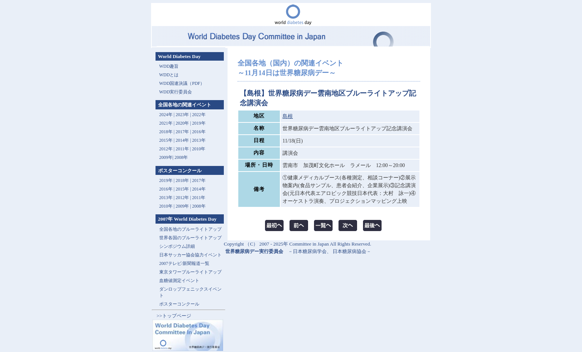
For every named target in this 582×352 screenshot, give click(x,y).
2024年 (166, 114)
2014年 (182, 140)
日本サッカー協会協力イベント (190, 254)
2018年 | (184, 180)
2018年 (166, 131)
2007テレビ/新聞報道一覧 (184, 263)
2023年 (182, 114)
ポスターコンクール (179, 304)
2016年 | (167, 189)
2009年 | (184, 206)
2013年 (199, 140)
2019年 (199, 123)
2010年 (198, 148)
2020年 (182, 123)
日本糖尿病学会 (310, 251)
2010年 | (167, 206)
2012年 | (184, 197)
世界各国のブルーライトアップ (190, 237)
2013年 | (167, 197)
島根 (287, 116)
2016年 (199, 131)
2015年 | (184, 189)
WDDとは (169, 74)
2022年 (199, 114)
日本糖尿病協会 (349, 251)
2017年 (182, 131)
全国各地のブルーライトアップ (190, 229)
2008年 (181, 157)
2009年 (166, 157)
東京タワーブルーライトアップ (190, 272)
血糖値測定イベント (179, 280)
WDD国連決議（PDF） (182, 83)
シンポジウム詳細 (177, 246)
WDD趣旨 (169, 66)
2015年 (166, 140)
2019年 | (167, 180)
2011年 (182, 148)
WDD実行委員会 (175, 92)
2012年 (166, 148)
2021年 (166, 123)
